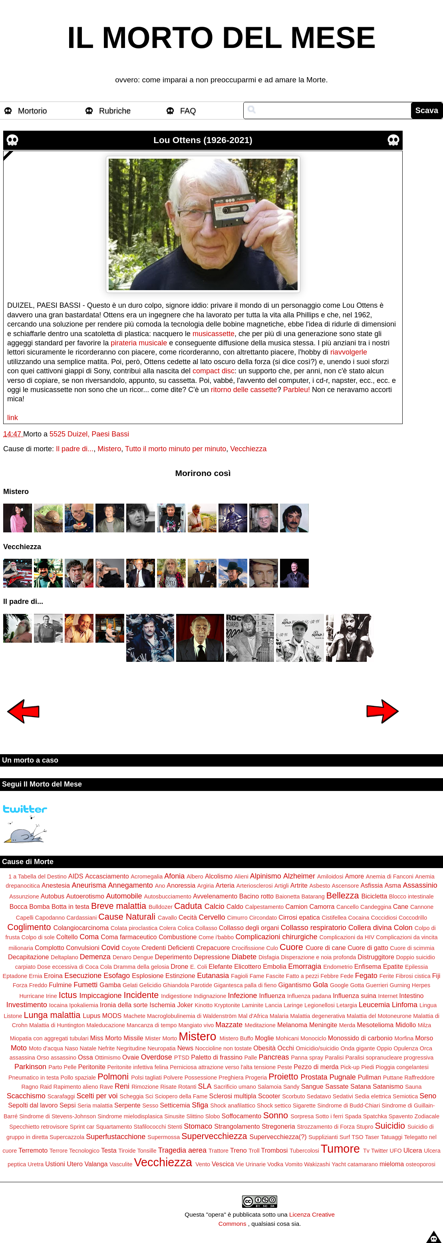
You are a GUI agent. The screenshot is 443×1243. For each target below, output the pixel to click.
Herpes (421, 985)
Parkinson (30, 1067)
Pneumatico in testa (33, 1077)
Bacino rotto (256, 896)
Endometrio (338, 967)
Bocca (19, 906)
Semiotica (405, 1096)
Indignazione (210, 996)
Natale (88, 1048)
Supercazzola (67, 1137)
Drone (179, 966)
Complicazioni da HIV (347, 937)
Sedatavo (319, 1096)
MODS (112, 1015)
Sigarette (304, 1105)
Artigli (281, 885)
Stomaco (198, 1126)
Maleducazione (105, 1025)
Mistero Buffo (237, 1038)
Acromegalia (147, 876)
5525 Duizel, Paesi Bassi (89, 434)
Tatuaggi (391, 1137)
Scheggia (132, 1096)
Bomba (39, 906)
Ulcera (412, 1150)
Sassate (337, 1086)
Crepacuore (213, 947)
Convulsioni (82, 947)
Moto (19, 1048)
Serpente (127, 1105)
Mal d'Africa (253, 1016)
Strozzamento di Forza (326, 1126)
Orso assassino (56, 1057)
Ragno (29, 1087)
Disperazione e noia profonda (318, 957)
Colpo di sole (38, 937)
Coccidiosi (384, 917)
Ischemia (162, 1004)
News (185, 1048)
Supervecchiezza (214, 1136)
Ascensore (345, 885)
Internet (388, 996)
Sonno (275, 1115)
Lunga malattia (52, 1015)
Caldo (234, 906)
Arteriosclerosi (254, 885)
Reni (122, 1086)
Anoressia (181, 885)
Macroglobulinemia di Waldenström (191, 1016)
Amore (354, 876)
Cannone (421, 907)
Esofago (116, 976)
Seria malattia (95, 1105)
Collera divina (370, 928)
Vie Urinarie (251, 1164)
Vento (202, 1164)
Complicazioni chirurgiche (276, 937)
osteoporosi (420, 1164)
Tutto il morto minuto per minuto (175, 449)
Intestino (411, 995)
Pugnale (343, 1077)
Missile (133, 1038)
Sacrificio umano (235, 1087)
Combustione (178, 936)
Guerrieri (377, 985)
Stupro (364, 1126)
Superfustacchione (115, 1137)
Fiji (436, 975)
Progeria (256, 1077)
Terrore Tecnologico (74, 1150)
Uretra (36, 1164)
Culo (272, 948)
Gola (320, 985)
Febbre (329, 976)
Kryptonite (227, 1005)
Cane (401, 906)
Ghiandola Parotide (187, 985)
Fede (347, 976)
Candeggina (375, 907)
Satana (360, 1086)
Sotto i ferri (330, 1116)
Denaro (122, 957)
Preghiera (231, 1077)
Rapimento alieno (75, 1087)
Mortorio (32, 110)
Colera (167, 928)
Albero (195, 876)
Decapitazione (28, 956)
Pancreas (273, 1057)
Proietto (283, 1077)
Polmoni (113, 1077)
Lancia (273, 1005)
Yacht (339, 1164)
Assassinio (420, 885)
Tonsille (147, 1150)
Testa (109, 1150)
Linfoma (404, 1005)
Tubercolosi (304, 1150)
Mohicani (287, 1038)
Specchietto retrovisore (38, 1126)
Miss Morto (106, 1038)
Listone (13, 1016)
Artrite (299, 885)
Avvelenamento (215, 896)
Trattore (218, 1150)
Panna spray (307, 1057)
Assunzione (24, 896)
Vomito (293, 1164)
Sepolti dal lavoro (33, 1105)
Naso (71, 1048)
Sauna (413, 1087)
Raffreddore (419, 1077)
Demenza (95, 957)
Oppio (384, 1048)
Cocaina (358, 917)
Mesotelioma (375, 1024)
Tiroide (126, 1150)
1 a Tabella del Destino (37, 876)
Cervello (212, 917)
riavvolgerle (348, 352)
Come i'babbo (216, 937)
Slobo (212, 1116)
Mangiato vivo (196, 1025)
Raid (46, 1087)
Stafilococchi (150, 1126)
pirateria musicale (139, 343)
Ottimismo (108, 1057)
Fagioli (239, 976)
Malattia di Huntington (57, 1025)
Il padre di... (74, 449)
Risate (168, 1087)
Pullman (369, 1077)
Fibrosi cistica (413, 976)
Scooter (269, 1096)
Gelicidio (150, 985)
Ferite (386, 976)
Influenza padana (309, 996)
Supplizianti (323, 1137)
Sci (149, 1096)
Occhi (286, 1048)
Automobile (124, 896)
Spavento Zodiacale (414, 1116)
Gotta (357, 985)
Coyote (131, 948)
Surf (345, 1137)
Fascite (275, 976)
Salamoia (270, 1087)
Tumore (340, 1148)
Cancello (347, 907)
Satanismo (388, 1086)
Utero (75, 1163)
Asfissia (371, 885)
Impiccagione (100, 996)
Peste (284, 1067)
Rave (106, 1087)
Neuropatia (161, 1048)
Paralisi (334, 1057)
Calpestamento (264, 907)
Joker (185, 1004)
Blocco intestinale (411, 896)
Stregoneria (278, 1126)
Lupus (91, 1015)
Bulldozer (161, 907)
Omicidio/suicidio (317, 1048)
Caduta (188, 906)
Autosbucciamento (167, 896)
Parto (55, 1067)
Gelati (130, 985)
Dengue (143, 957)
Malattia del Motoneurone (379, 1016)
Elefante (220, 966)
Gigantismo (294, 984)
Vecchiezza (248, 449)
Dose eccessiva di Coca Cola (74, 967)
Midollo (405, 1024)
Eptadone (15, 976)
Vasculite (120, 1164)
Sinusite (174, 1116)
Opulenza (405, 1048)
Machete (134, 1016)
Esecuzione (82, 976)
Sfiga (200, 1105)
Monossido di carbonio (360, 1038)
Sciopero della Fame (181, 1096)
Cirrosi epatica (299, 917)
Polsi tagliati (146, 1077)
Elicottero (247, 966)
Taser (372, 1137)
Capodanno (50, 917)
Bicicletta (374, 896)
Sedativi (343, 1096)
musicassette (213, 334)
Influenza (272, 995)
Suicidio (390, 1126)
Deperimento (173, 956)
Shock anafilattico (232, 1105)
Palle (250, 1057)
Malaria (279, 1016)
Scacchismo (26, 1096)
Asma (393, 885)
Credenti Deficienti (167, 947)
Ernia (35, 976)
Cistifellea (334, 917)
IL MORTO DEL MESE (221, 37)
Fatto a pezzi (302, 976)
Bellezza (342, 895)
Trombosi (274, 1150)
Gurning (400, 985)
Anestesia (56, 885)
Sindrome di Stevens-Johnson (57, 1116)
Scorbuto (293, 1096)
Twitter (379, 1150)
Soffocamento (242, 1115)
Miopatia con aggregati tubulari (49, 1038)
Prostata (314, 1077)
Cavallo (167, 917)
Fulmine (60, 984)
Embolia (274, 966)
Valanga (95, 1163)
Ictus (68, 995)
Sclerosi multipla (232, 1096)
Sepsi (68, 1105)
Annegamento (130, 885)
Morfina (403, 1038)
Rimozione (145, 1087)
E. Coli (198, 967)
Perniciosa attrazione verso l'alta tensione (223, 1067)
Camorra (322, 906)
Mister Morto (161, 1038)
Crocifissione (248, 948)
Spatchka (375, 1116)
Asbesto (319, 885)
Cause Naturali (126, 917)
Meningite (323, 1024)
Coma (89, 937)
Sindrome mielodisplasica (130, 1116)
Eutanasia (213, 976)
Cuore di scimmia (412, 948)
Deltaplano (64, 957)
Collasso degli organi (249, 927)
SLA (205, 1086)
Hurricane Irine (38, 996)
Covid (110, 948)
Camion (296, 906)
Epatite (393, 966)
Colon (403, 928)
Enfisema (367, 966)
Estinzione (180, 975)
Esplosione (147, 975)
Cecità (188, 917)
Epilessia (416, 967)
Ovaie (130, 1057)
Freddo (38, 985)
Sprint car (82, 1126)
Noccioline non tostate (223, 1048)
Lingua (428, 1005)
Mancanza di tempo (152, 1025)
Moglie (264, 1038)
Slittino (195, 1116)
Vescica (223, 1163)
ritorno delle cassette (244, 390)
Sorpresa (302, 1116)
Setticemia (175, 1105)
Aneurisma (89, 885)
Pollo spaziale (78, 1077)
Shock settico (274, 1105)
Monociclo (313, 1038)
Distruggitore (376, 956)
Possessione (201, 1077)
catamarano (363, 1164)
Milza (424, 1025)
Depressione (212, 956)
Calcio (214, 906)
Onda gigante (357, 1048)
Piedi (367, 1067)
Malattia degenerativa (317, 1016)
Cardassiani (81, 917)
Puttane (393, 1077)
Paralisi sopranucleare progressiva (389, 1057)
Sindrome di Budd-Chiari (348, 1105)
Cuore (291, 947)
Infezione (242, 996)
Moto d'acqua (46, 1048)
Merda (347, 1025)
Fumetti (85, 985)
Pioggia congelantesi (402, 1067)
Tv (366, 1150)
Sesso (150, 1105)
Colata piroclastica (134, 928)
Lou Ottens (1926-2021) (202, 140)
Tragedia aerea (182, 1150)
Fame (257, 976)
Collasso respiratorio (313, 928)
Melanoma (292, 1024)
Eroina (53, 975)
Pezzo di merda (316, 1066)
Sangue (312, 1086)
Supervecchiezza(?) (278, 1136)
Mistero (109, 449)
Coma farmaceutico (129, 936)
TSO (358, 1137)
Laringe (293, 1005)
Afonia (174, 876)
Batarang (312, 896)
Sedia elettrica (373, 1096)
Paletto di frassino (216, 1057)
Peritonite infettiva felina (137, 1067)
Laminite (252, 1005)
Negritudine (131, 1048)
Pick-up (350, 1067)
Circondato (263, 917)
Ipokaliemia (83, 1005)
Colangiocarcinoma (81, 927)
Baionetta (288, 896)
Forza (20, 985)
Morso (424, 1038)
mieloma (391, 1163)
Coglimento (29, 927)
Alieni (241, 876)
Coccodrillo (413, 917)
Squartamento (114, 1126)
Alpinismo (265, 876)
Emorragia (304, 966)
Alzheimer (299, 876)
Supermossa (163, 1137)
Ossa (85, 1057)
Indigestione (176, 996)
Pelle (70, 1067)
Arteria (224, 885)
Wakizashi (317, 1164)
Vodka (275, 1164)
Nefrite (106, 1048)
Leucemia (374, 1005)
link (12, 418)
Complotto (49, 947)
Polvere (173, 1077)
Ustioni (55, 1163)
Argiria (205, 885)
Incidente (141, 995)
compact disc (213, 371)
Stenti (174, 1126)
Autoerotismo (85, 896)
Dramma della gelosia (141, 967)
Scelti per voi (97, 1096)
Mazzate (228, 1025)
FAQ (188, 110)
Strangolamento (237, 1126)
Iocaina (58, 1005)
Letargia (346, 1005)
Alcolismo (218, 876)
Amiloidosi (330, 876)
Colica (186, 928)
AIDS (75, 876)
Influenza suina (354, 995)
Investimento (26, 1005)
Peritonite (91, 1066)
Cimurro (237, 917)
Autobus (52, 896)
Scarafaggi (61, 1096)
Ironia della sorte (124, 1004)
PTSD (181, 1057)
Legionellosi (319, 1005)
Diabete (244, 957)
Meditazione (260, 1025)
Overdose (156, 1057)
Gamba (110, 984)
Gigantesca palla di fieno (245, 985)
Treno (238, 1150)
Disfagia (268, 957)
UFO (395, 1150)
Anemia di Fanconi (389, 876)
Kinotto (204, 1005)
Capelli (25, 917)
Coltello (67, 936)
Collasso (206, 928)
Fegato (366, 976)
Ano (160, 885)
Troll (253, 1150)
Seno (427, 1096)
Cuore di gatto (368, 947)
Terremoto (33, 1150)
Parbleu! (296, 390)
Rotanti (187, 1087)
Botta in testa (70, 906)
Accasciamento (107, 876)
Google (339, 985)
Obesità (264, 1048)
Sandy (291, 1087)
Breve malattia (118, 906)
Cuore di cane (326, 947)
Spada (353, 1116)
